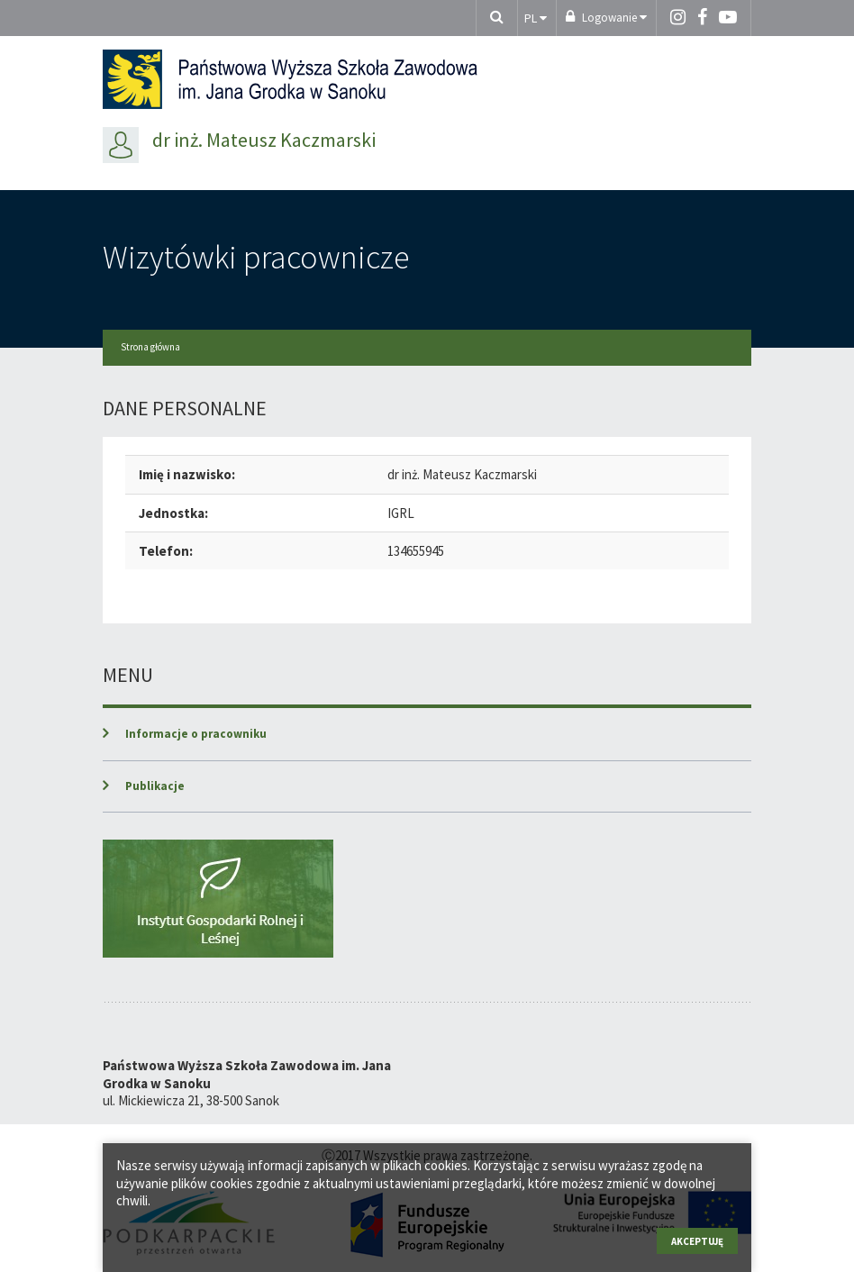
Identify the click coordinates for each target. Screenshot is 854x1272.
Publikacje (155, 786)
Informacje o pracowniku (196, 733)
